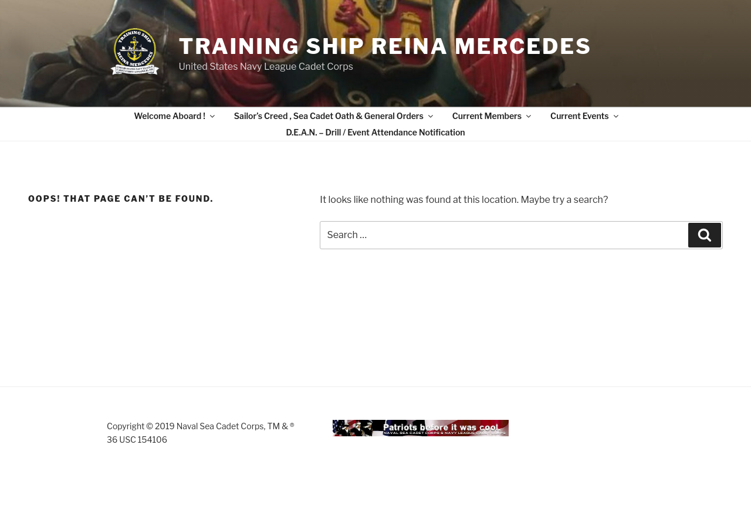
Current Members (492, 116)
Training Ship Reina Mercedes (384, 46)
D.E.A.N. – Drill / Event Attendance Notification (375, 132)
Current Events (585, 116)
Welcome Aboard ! (175, 116)
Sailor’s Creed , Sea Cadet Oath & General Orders (334, 116)
